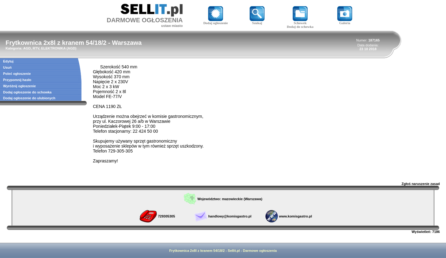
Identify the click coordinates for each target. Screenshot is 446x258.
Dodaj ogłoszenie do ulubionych (29, 98)
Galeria (344, 21)
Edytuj (8, 61)
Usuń (7, 67)
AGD (71, 48)
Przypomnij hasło (17, 80)
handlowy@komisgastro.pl (229, 216)
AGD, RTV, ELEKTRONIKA (44, 48)
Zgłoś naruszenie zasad (421, 184)
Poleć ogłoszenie (17, 73)
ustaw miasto (172, 26)
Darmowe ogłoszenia (260, 250)
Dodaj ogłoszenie (215, 21)
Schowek (300, 21)
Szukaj (257, 21)
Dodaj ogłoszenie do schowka (27, 92)
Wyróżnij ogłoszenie (19, 86)
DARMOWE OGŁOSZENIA (145, 20)
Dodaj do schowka (300, 26)
